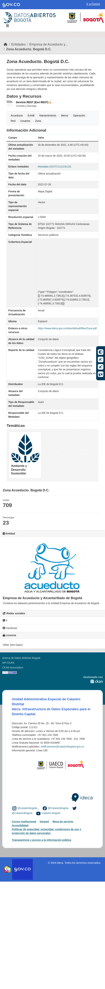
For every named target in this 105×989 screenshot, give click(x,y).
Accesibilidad (20, 825)
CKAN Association (12, 667)
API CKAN (8, 662)
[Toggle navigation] (7, 26)
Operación (79, 115)
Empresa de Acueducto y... (48, 44)
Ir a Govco (93, 4)
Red (13, 120)
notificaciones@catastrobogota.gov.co (62, 746)
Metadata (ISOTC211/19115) (54, 166)
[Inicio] (5, 44)
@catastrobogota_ (28, 808)
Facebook (10, 628)
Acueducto (17, 115)
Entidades (18, 44)
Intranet (44, 821)
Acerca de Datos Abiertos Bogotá (21, 657)
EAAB (31, 115)
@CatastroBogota (58, 808)
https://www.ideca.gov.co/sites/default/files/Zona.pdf (67, 328)
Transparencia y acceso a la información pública (41, 839)
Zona (38, 120)
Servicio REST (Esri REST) (33, 102)
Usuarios (25, 120)
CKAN (93, 681)
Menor (64, 115)
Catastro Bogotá (51, 813)
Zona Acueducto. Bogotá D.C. (28, 49)
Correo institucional (24, 821)
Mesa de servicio (62, 821)
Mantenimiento (47, 115)
